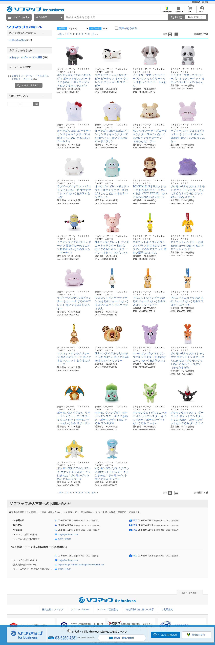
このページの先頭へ (189, 593)
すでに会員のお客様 (167, 634)
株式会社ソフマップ (52, 609)
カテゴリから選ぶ (21, 17)
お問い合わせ (64, 539)
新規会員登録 (166, 10)
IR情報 (205, 2)
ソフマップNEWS (80, 609)
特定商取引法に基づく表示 (140, 609)
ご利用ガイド (178, 10)
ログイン (202, 10)
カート (190, 10)
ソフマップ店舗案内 (107, 609)
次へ (94, 34)
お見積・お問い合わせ (121, 638)
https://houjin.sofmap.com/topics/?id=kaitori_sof (81, 564)
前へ (61, 34)
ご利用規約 (195, 2)
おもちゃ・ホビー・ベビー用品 (28, 57)
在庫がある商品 (20, 40)
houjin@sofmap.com (68, 534)
